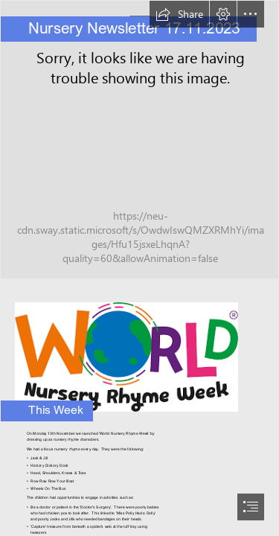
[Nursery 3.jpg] (139, 139)
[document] (139, 268)
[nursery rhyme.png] (139, 352)
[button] (179, 14)
